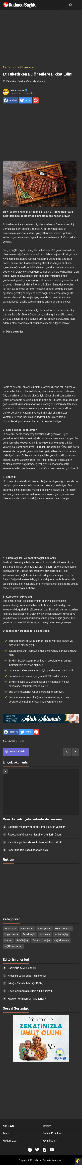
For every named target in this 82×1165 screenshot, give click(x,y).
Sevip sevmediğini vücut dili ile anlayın (30, 991)
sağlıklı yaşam (61, 940)
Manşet (8, 940)
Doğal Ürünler (11, 934)
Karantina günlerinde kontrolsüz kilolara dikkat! (35, 842)
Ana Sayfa (8, 1125)
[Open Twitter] (37, 1150)
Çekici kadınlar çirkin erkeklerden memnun (33, 819)
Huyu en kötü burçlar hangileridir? (27, 998)
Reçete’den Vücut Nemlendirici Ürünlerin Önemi (35, 834)
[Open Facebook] (30, 1150)
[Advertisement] (41, 38)
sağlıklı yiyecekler (16, 741)
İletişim (47, 1125)
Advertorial (10, 928)
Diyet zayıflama (63, 928)
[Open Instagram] (45, 1150)
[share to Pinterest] (36, 100)
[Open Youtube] (52, 1150)
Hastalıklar (45, 934)
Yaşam (36, 940)
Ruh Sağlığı (22, 940)
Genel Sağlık (29, 934)
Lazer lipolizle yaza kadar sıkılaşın (28, 850)
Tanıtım (7, 1133)
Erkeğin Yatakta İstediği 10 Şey (26, 983)
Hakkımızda (9, 1140)
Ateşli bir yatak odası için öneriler (27, 975)
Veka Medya (18, 90)
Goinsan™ (58, 1160)
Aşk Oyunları (44, 928)
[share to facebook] (10, 100)
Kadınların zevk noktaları (22, 968)
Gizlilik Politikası (52, 1133)
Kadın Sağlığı (61, 934)
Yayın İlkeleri (50, 1140)
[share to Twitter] (25, 100)
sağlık (47, 940)
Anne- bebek (27, 928)
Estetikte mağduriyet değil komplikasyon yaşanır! (36, 826)
